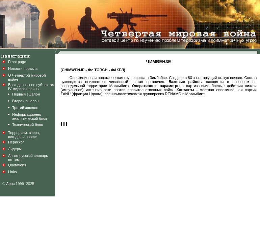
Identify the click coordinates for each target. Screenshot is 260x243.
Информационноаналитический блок (29, 116)
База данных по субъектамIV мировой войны (31, 87)
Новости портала (22, 68)
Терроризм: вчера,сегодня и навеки (24, 135)
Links (12, 172)
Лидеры (15, 149)
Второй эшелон (25, 101)
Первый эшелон (26, 94)
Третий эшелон (25, 108)
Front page (17, 62)
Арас (10, 184)
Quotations (17, 165)
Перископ (16, 142)
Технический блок (27, 125)
